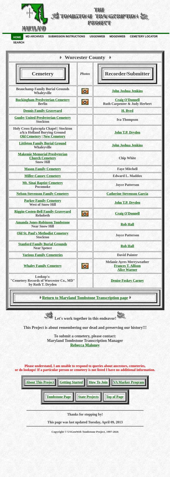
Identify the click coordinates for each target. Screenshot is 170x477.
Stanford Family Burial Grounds (42, 244)
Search (18, 42)
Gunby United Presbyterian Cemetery (43, 117)
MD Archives (35, 36)
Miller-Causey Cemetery (43, 176)
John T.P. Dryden (127, 132)
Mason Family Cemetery (42, 169)
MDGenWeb (117, 36)
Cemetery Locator (144, 36)
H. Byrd (127, 111)
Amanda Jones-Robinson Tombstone (43, 222)
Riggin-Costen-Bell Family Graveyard (42, 211)
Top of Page (114, 397)
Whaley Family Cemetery (43, 266)
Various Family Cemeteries (43, 255)
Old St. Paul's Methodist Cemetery (43, 233)
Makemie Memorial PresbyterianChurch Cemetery (42, 156)
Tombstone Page (58, 397)
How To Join (98, 382)
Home (17, 37)
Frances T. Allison (127, 266)
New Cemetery (54, 136)
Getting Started (71, 382)
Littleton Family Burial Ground (42, 143)
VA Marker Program (128, 382)
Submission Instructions (66, 36)
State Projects (88, 397)
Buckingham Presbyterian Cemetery (43, 100)
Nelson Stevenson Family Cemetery (43, 193)
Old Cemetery (30, 136)
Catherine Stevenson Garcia (127, 193)
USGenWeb (97, 36)
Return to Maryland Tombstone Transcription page (85, 298)
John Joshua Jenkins (127, 91)
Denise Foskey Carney (127, 280)
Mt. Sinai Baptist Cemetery (42, 183)
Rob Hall (127, 224)
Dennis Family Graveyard (42, 111)
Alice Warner (127, 270)
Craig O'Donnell (127, 100)
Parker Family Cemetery (42, 200)
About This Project (40, 382)
